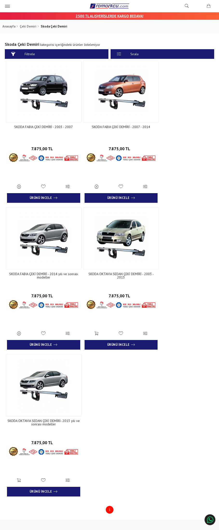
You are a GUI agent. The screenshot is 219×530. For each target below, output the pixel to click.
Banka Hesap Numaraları (26, 446)
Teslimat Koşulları (71, 446)
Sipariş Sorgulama (71, 439)
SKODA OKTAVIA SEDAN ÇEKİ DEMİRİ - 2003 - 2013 (40, 273)
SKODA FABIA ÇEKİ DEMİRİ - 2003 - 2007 (40, 127)
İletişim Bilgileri (119, 439)
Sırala (128, 54)
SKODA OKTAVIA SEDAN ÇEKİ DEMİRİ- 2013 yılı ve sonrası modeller (109, 273)
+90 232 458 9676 (178, 451)
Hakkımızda (17, 439)
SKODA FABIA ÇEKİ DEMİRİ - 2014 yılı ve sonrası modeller (179, 128)
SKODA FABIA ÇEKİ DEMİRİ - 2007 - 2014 (109, 127)
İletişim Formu (119, 446)
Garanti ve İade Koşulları (75, 453)
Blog (12, 453)
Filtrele (24, 54)
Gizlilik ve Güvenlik (72, 460)
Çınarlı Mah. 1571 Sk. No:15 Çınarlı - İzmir (182, 441)
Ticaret (85, 524)
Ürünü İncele (40, 195)
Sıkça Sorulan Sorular (123, 453)
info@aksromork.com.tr (182, 458)
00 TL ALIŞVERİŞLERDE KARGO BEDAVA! (111, 16)
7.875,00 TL (40, 147)
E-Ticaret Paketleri (107, 524)
